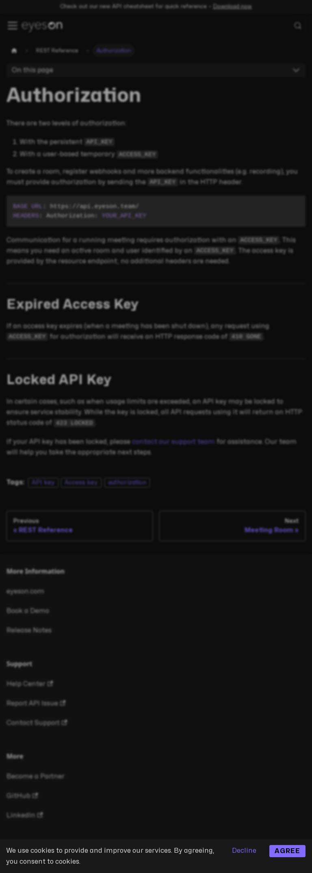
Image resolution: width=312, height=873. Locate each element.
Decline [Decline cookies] (244, 850)
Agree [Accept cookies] (287, 851)
